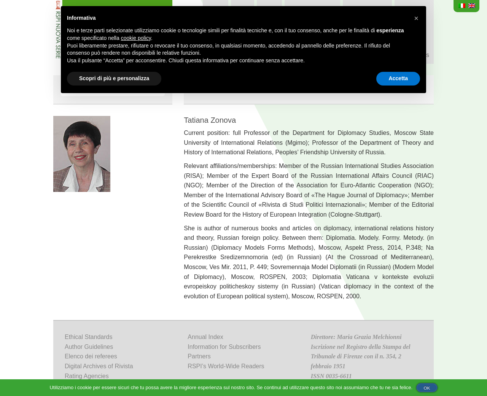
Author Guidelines (89, 347)
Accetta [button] (398, 78)
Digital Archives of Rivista (99, 366)
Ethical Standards (88, 337)
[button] (416, 18)
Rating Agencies (87, 376)
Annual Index (205, 337)
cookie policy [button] (136, 38)
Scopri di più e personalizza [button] (114, 78)
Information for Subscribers (224, 347)
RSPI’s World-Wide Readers (226, 366)
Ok (426, 387)
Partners (199, 356)
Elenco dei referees (91, 356)
